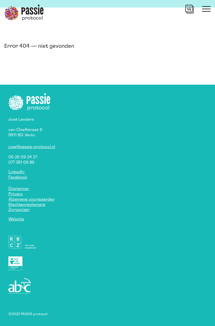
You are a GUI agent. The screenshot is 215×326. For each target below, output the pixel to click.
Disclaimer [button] (18, 189)
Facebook (17, 177)
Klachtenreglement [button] (26, 205)
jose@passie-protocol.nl (31, 147)
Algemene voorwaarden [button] (31, 199)
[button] (189, 8)
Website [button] (16, 219)
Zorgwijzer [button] (19, 210)
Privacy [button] (15, 194)
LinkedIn (16, 172)
